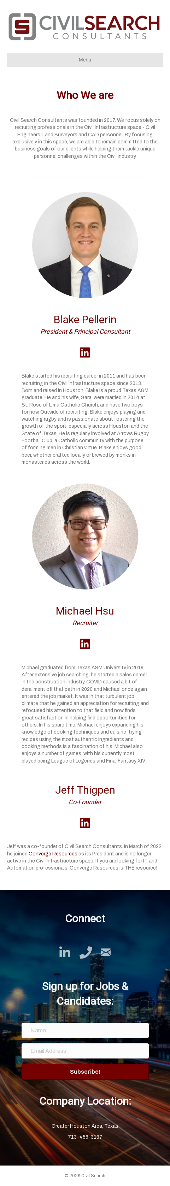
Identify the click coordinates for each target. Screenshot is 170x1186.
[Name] (85, 1030)
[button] (85, 1072)
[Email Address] (85, 1050)
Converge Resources (53, 853)
